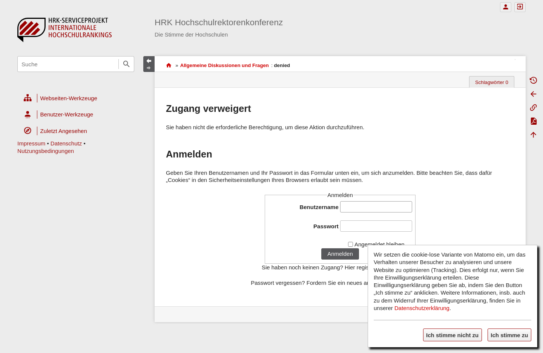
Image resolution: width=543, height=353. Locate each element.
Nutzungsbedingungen (45, 151)
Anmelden (340, 254)
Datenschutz (66, 143)
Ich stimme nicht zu (452, 335)
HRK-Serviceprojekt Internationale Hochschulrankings (168, 65)
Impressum (31, 143)
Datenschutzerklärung (421, 308)
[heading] (76, 98)
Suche (126, 64)
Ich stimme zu (509, 335)
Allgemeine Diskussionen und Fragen (224, 65)
